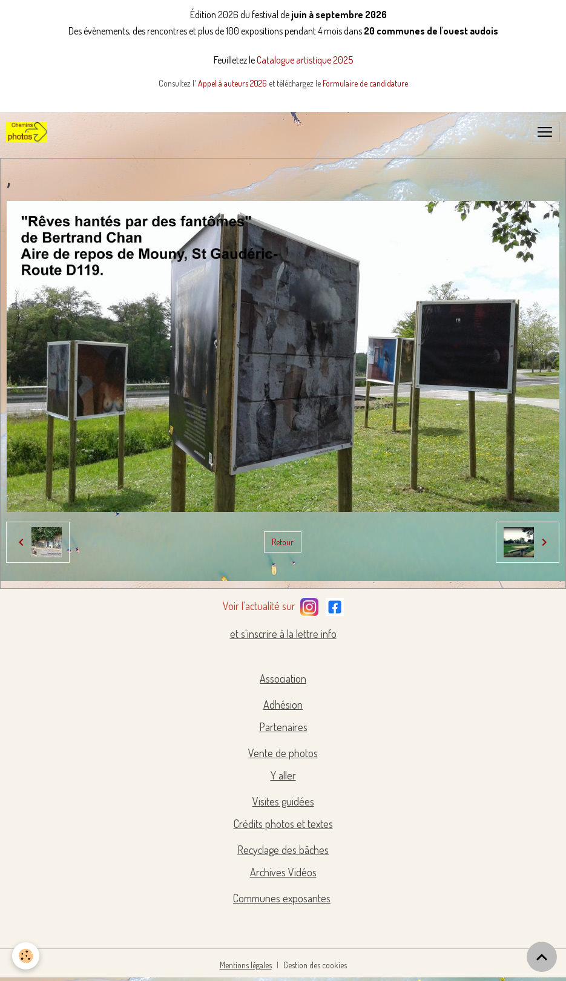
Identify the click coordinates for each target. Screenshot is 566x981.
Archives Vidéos (283, 872)
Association (283, 678)
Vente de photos (283, 753)
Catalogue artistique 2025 (305, 60)
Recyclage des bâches (283, 849)
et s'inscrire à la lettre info (283, 633)
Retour (283, 542)
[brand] (29, 132)
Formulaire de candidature (365, 83)
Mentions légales (246, 965)
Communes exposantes (282, 898)
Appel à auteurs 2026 (233, 83)
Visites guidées (283, 801)
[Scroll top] (542, 957)
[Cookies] (25, 956)
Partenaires (283, 726)
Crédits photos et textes (283, 823)
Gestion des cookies (315, 965)
